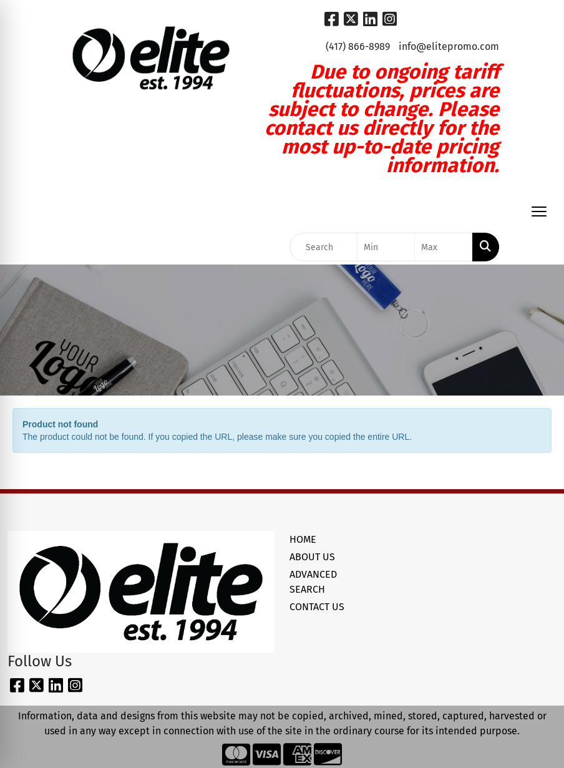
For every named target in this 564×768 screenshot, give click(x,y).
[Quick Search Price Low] (386, 247)
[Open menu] (539, 211)
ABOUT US (312, 557)
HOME (302, 539)
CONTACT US (316, 607)
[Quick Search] (323, 247)
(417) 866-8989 (358, 46)
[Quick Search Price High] (443, 247)
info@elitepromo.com (449, 46)
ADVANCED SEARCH (313, 581)
